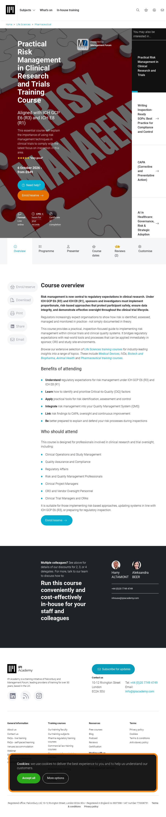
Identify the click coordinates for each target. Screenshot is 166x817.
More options (55, 778)
